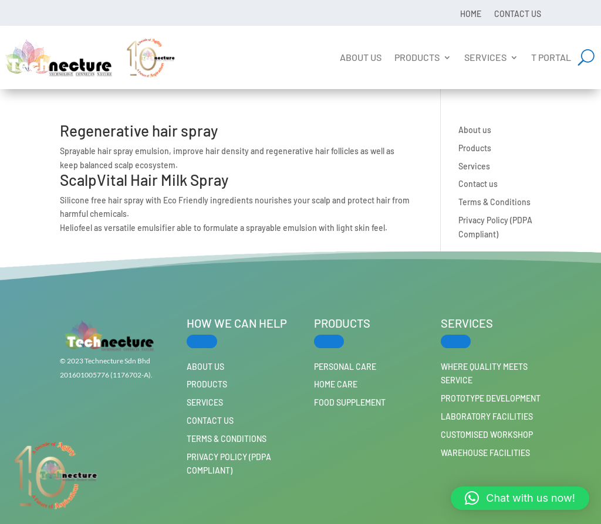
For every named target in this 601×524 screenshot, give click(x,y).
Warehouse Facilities (485, 453)
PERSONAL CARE (345, 367)
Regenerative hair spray (139, 130)
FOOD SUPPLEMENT (350, 402)
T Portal (551, 57)
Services (485, 57)
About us (360, 57)
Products (417, 57)
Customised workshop (487, 435)
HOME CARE (335, 384)
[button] (520, 498)
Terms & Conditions (494, 202)
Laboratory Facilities (487, 416)
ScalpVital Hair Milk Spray (144, 180)
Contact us (517, 13)
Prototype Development (491, 398)
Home (470, 13)
